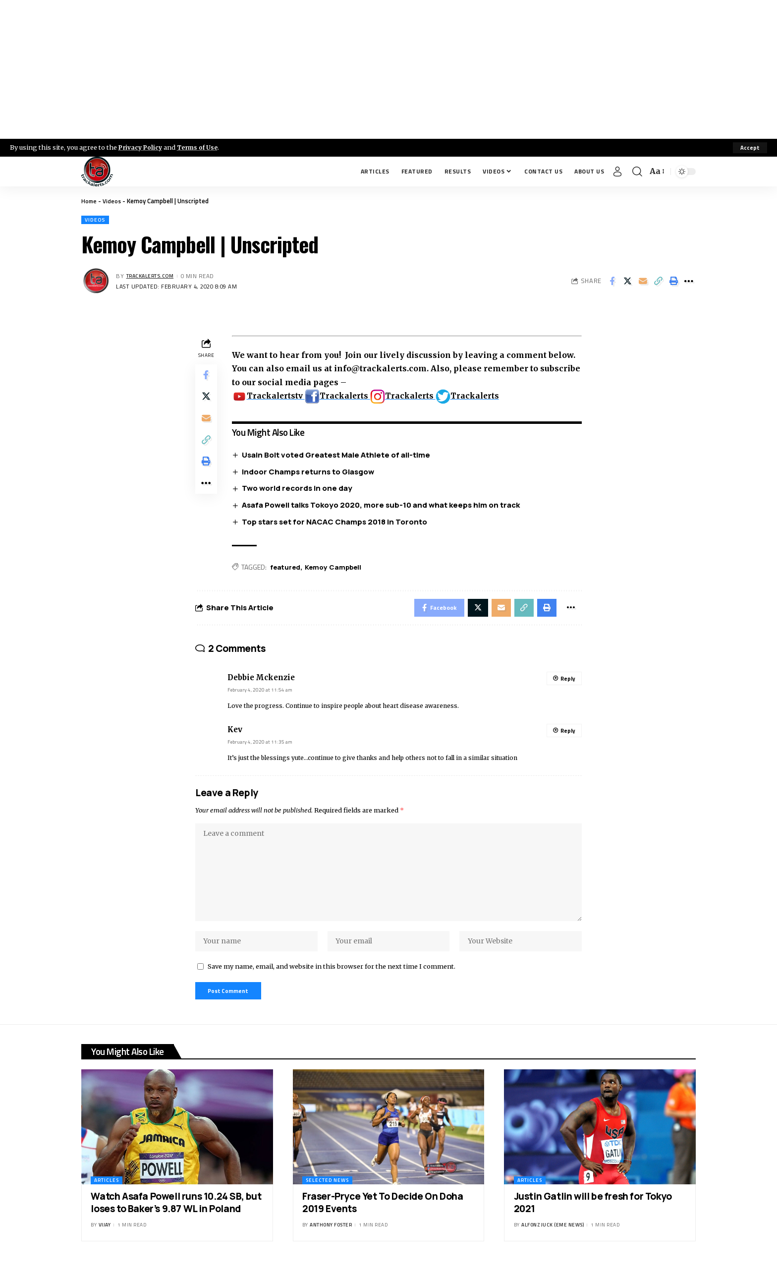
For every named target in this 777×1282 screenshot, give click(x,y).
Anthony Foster (331, 1241)
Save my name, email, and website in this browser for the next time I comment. (331, 980)
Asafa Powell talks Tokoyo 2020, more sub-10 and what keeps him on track (383, 506)
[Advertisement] (388, 69)
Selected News (327, 1196)
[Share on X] (627, 282)
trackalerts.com (153, 277)
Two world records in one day (299, 489)
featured (288, 569)
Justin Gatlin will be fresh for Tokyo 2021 (593, 1218)
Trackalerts (342, 397)
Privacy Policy (141, 147)
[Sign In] (617, 171)
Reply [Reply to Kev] (567, 734)
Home (89, 201)
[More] (689, 282)
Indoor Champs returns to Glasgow (310, 472)
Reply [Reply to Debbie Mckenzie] (567, 683)
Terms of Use (201, 147)
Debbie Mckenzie (261, 682)
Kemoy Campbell (337, 569)
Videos (113, 201)
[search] (637, 171)
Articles (106, 1196)
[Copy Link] (658, 282)
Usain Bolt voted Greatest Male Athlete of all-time (338, 456)
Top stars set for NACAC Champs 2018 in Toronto (337, 523)
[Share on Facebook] (612, 282)
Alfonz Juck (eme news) (552, 1241)
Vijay (105, 1241)
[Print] (673, 282)
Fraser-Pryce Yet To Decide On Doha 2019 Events (382, 1218)
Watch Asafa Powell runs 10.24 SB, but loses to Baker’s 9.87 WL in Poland (176, 1218)
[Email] (643, 282)
